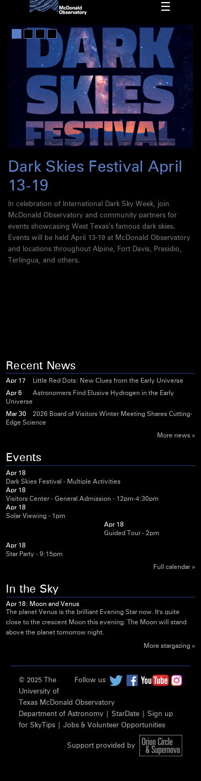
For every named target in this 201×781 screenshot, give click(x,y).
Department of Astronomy (61, 714)
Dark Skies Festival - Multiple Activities (63, 482)
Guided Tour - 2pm (131, 533)
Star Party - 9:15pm (34, 554)
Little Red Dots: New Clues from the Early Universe (108, 381)
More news (173, 436)
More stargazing (167, 646)
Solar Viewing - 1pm (35, 516)
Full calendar (171, 567)
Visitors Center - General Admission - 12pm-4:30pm (82, 499)
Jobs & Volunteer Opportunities (114, 725)
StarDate (125, 714)
